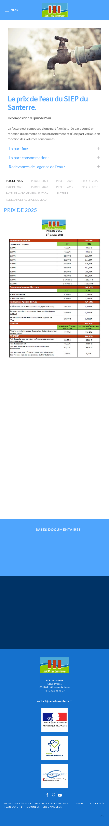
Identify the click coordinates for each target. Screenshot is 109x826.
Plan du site (13, 806)
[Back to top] (102, 816)
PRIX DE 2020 (39, 187)
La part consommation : (29, 157)
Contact (79, 803)
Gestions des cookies (52, 803)
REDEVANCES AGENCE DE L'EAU (26, 199)
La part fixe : (19, 148)
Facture (62, 193)
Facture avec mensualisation (27, 193)
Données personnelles (44, 806)
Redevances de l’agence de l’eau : (37, 166)
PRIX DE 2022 (89, 181)
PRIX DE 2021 (14, 187)
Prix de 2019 (64, 187)
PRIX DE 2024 (39, 181)
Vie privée (97, 803)
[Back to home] (54, 10)
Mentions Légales (17, 803)
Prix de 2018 (89, 187)
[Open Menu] (12, 10)
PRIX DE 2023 (64, 181)
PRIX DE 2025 (14, 181)
